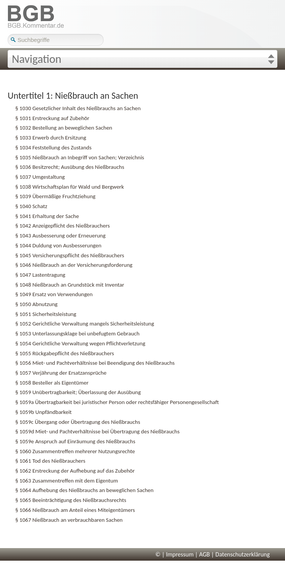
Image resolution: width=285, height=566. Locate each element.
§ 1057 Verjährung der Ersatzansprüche (61, 372)
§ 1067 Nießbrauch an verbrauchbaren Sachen (69, 519)
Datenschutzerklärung (242, 554)
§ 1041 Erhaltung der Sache (47, 216)
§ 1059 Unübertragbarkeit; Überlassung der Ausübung (78, 392)
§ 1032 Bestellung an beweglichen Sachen (63, 127)
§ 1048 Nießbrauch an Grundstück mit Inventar (69, 284)
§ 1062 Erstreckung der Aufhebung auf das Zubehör (74, 470)
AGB (204, 554)
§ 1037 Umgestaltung (40, 176)
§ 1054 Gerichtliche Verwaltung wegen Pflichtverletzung (80, 343)
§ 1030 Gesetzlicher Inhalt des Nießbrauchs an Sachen (78, 108)
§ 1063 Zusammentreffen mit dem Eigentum (66, 480)
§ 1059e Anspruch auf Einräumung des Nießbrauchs (75, 441)
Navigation (37, 59)
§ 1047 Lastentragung (40, 274)
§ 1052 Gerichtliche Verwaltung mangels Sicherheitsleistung (84, 323)
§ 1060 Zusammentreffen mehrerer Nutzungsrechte (75, 451)
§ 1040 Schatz (31, 206)
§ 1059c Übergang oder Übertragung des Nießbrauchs (77, 421)
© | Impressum (174, 554)
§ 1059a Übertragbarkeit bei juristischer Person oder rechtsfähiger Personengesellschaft (117, 402)
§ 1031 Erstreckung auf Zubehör (52, 118)
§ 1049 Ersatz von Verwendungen (53, 294)
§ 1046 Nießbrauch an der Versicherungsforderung (74, 264)
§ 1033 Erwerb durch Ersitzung (50, 137)
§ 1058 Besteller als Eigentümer (52, 382)
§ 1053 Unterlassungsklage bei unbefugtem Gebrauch (77, 333)
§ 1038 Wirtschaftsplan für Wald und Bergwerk (69, 186)
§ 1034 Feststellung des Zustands (53, 147)
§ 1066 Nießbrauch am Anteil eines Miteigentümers (75, 510)
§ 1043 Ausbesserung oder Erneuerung (60, 235)
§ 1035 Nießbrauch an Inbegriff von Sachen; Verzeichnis (79, 157)
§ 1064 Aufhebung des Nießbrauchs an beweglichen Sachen (84, 490)
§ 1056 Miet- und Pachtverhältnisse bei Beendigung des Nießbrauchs (95, 362)
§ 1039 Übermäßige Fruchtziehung (55, 196)
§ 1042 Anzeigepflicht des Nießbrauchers (62, 225)
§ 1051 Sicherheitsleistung (45, 314)
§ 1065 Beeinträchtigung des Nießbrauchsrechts (70, 500)
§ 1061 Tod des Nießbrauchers (50, 460)
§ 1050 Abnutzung (36, 304)
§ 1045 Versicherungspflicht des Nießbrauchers (69, 255)
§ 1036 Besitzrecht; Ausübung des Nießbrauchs (69, 167)
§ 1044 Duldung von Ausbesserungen (58, 245)
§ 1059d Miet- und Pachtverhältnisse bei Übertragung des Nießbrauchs (97, 431)
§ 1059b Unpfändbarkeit (43, 412)
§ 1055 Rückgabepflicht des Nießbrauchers (64, 353)
